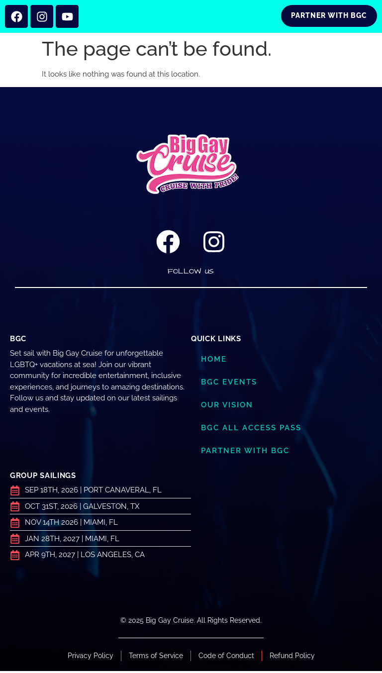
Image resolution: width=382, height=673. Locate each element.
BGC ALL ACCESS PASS (251, 429)
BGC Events (229, 384)
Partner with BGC (245, 452)
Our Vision (227, 406)
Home (214, 361)
